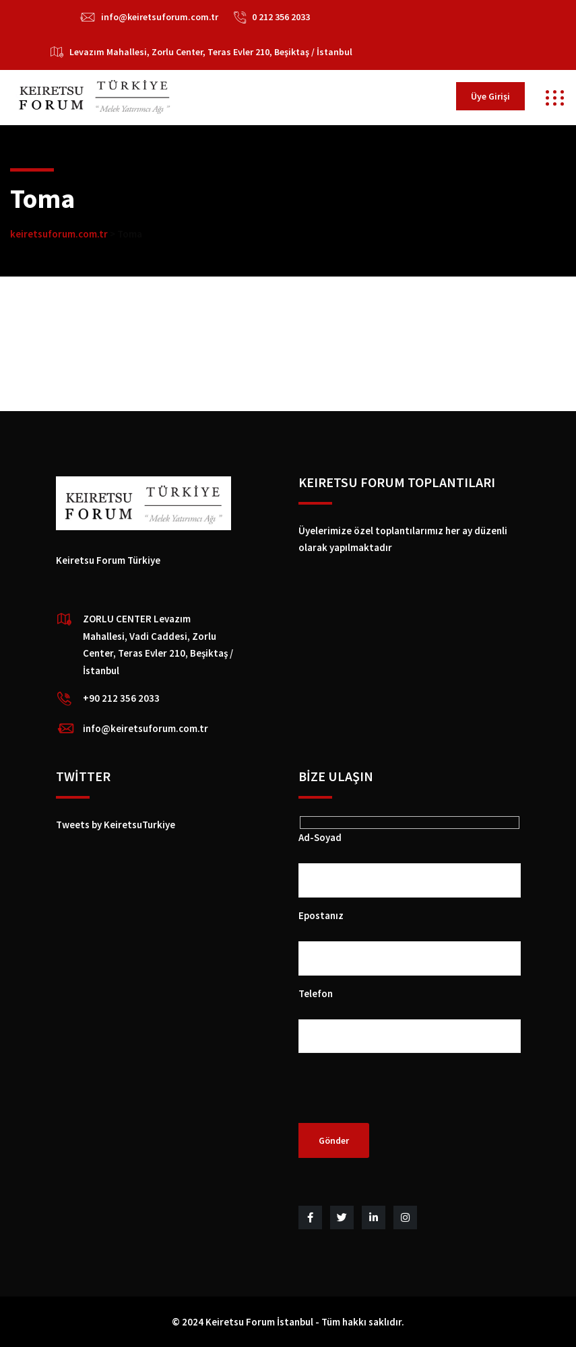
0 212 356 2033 (281, 17)
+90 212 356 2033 (121, 698)
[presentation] (400, 1096)
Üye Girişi (490, 96)
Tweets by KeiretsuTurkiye (115, 824)
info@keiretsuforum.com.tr (159, 17)
